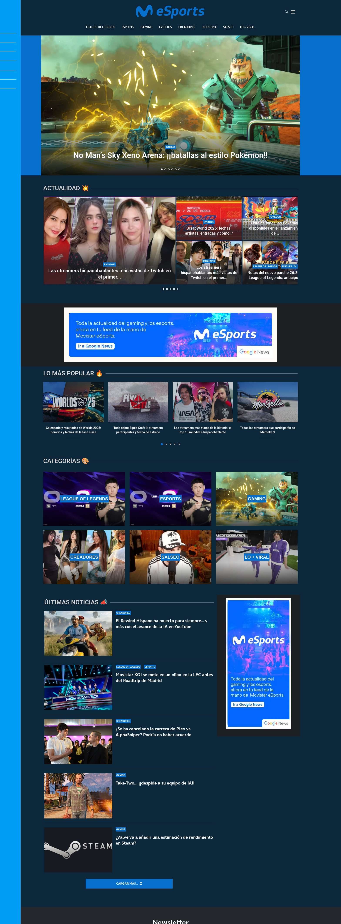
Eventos (165, 27)
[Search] (286, 12)
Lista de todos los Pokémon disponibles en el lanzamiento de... (275, 228)
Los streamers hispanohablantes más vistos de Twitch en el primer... (209, 272)
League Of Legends (100, 27)
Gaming (146, 27)
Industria (209, 27)
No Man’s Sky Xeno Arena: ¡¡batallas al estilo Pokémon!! (170, 155)
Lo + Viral (247, 27)
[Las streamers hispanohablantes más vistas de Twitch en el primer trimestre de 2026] (110, 240)
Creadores (186, 27)
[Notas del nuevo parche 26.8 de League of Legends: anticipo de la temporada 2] (275, 262)
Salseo (228, 27)
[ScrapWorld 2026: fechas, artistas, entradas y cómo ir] (209, 218)
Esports (128, 27)
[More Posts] (129, 884)
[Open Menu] (293, 12)
